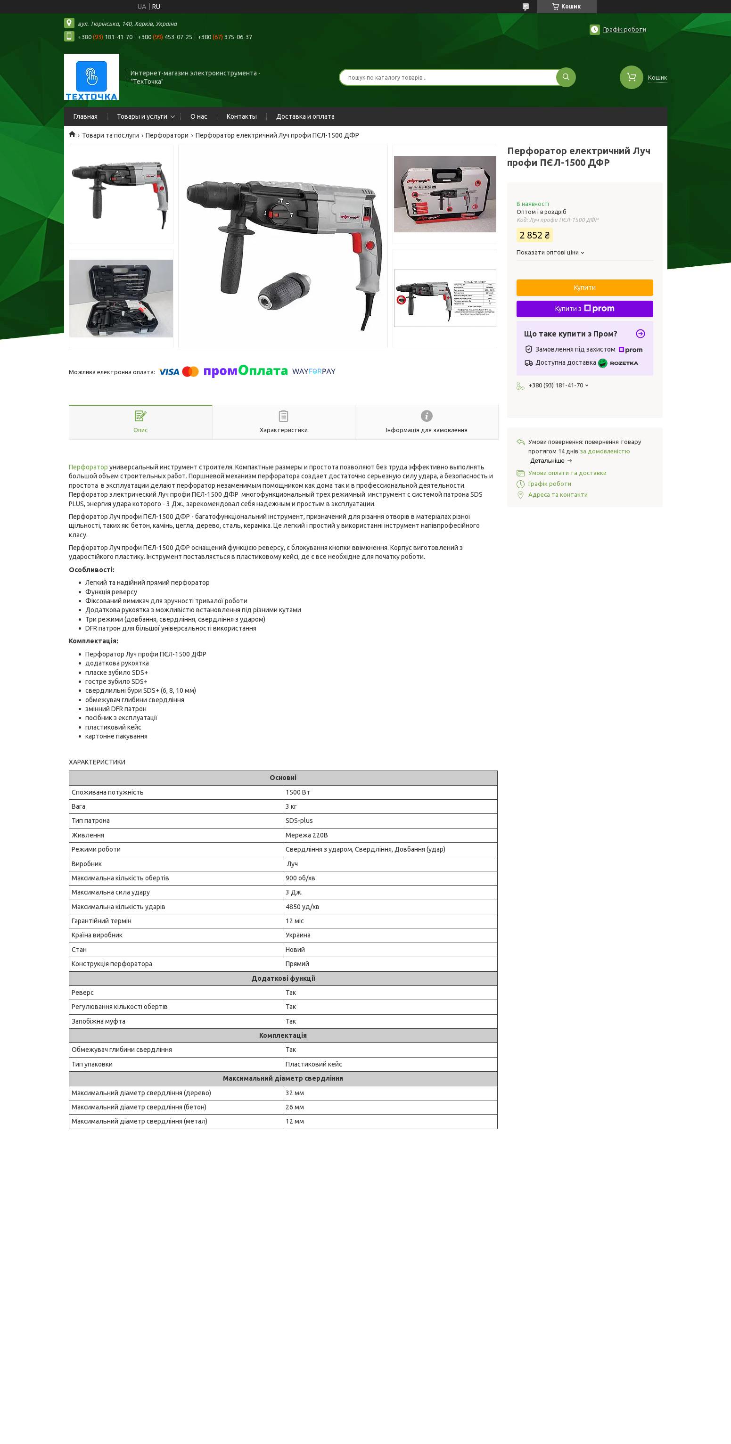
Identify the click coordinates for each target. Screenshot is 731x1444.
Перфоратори (167, 135)
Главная (86, 116)
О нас (198, 116)
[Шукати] (566, 77)
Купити (585, 287)
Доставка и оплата (305, 116)
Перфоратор (88, 467)
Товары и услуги (142, 116)
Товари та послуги (110, 135)
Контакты (242, 116)
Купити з (585, 308)
